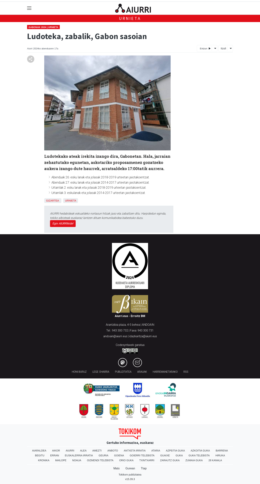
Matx (116, 468)
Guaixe (165, 455)
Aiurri (70, 450)
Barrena (222, 450)
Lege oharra (100, 371)
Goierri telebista (142, 455)
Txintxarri (146, 460)
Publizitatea (123, 371)
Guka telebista (199, 455)
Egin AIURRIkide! (62, 223)
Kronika (43, 460)
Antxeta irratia (135, 450)
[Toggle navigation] (29, 8)
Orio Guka (126, 460)
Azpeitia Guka (175, 450)
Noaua (76, 460)
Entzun (205, 48)
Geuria (103, 455)
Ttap (144, 468)
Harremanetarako (165, 371)
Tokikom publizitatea (130, 474)
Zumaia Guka (194, 460)
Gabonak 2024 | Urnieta (43, 27)
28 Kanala (215, 460)
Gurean (130, 468)
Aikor (56, 450)
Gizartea (52, 200)
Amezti (96, 450)
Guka (179, 455)
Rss (185, 371)
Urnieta (130, 18)
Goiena (119, 455)
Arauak (142, 371)
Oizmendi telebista (100, 460)
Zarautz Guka (170, 460)
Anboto (112, 450)
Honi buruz (79, 371)
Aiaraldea (39, 450)
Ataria (155, 450)
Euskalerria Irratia (79, 455)
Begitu (39, 455)
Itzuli (223, 48)
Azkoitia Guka (200, 450)
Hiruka (220, 455)
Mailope (60, 460)
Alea (83, 450)
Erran (54, 455)
